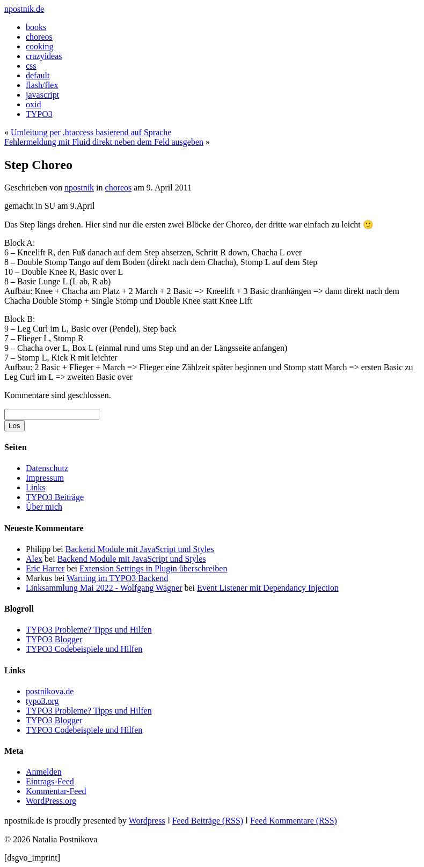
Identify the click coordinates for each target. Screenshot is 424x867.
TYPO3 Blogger (54, 639)
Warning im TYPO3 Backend (117, 578)
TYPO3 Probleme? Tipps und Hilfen (89, 629)
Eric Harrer (45, 568)
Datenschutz (47, 468)
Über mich (44, 506)
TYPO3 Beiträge (55, 497)
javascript (42, 94)
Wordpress (147, 820)
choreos (39, 36)
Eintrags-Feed (50, 781)
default (37, 75)
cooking (40, 46)
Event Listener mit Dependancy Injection (268, 587)
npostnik (79, 187)
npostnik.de (24, 8)
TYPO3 (39, 114)
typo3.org (42, 701)
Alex (34, 558)
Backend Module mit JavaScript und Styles (139, 549)
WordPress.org (51, 800)
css (31, 65)
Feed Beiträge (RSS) (207, 820)
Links (35, 487)
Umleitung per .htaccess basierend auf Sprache (91, 132)
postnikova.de (50, 691)
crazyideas (44, 56)
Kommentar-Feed (56, 791)
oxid (33, 104)
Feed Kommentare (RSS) (293, 820)
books (36, 27)
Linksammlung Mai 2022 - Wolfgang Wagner (104, 587)
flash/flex (42, 85)
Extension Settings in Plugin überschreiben (153, 568)
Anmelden (44, 771)
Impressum (45, 477)
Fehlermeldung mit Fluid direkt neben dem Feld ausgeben (103, 141)
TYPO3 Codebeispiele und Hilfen (84, 648)
